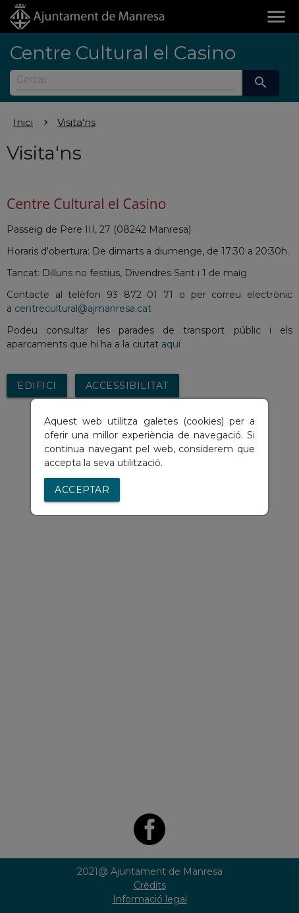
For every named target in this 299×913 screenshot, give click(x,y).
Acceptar (82, 490)
